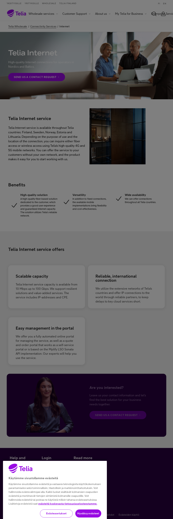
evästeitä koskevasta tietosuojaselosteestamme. (67, 510)
